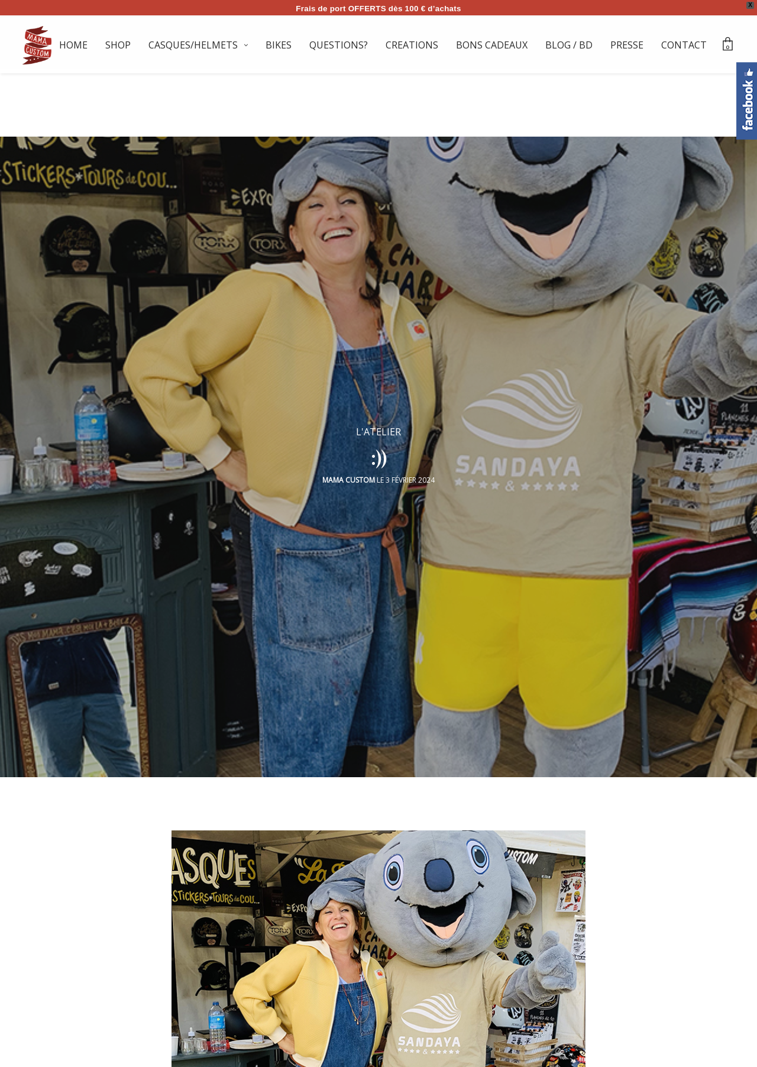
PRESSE (626, 44)
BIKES (279, 44)
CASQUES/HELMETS (193, 44)
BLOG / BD (569, 44)
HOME (73, 44)
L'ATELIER (378, 426)
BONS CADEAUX (492, 44)
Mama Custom (348, 474)
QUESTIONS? (338, 44)
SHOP (118, 44)
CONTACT (684, 44)
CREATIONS (412, 44)
